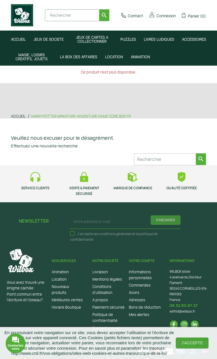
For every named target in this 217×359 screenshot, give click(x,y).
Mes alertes (139, 314)
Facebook (174, 324)
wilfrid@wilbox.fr (182, 311)
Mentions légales (107, 279)
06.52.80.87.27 (184, 305)
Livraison (100, 271)
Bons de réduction (145, 307)
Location (59, 279)
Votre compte (142, 260)
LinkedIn (194, 324)
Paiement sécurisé (108, 307)
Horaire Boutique (66, 307)
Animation (60, 271)
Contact (131, 15)
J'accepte (192, 343)
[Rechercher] (77, 15)
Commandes (140, 285)
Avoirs (134, 292)
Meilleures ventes (67, 299)
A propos (100, 299)
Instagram (184, 324)
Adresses (137, 299)
